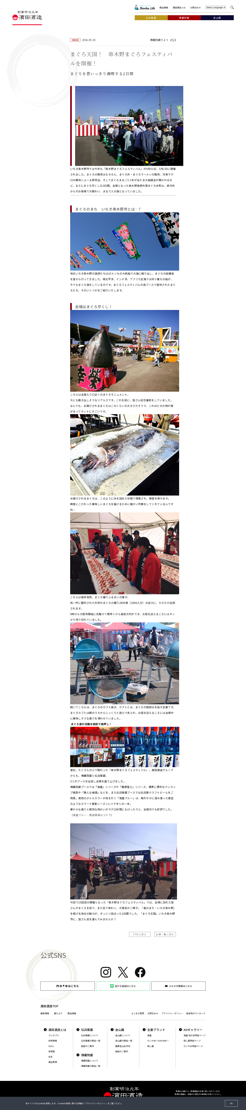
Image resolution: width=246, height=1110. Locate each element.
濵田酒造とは (179, 7)
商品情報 (163, 7)
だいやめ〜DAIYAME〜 (158, 1040)
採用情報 (52, 1040)
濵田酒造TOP (49, 1006)
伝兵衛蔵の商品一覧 (90, 1040)
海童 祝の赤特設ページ (195, 1035)
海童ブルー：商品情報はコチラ (92, 815)
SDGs (51, 1046)
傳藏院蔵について (89, 1060)
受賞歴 (51, 1051)
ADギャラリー (190, 1029)
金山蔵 (117, 1029)
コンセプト (53, 1035)
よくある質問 (137, 1013)
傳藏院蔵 (84, 1055)
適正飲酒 (52, 1062)
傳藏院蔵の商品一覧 (90, 1065)
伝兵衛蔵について (89, 1035)
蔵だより (58, 1013)
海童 (149, 1035)
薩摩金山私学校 (122, 1046)
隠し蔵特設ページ (192, 1040)
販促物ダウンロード (196, 1013)
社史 (50, 1056)
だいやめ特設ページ (193, 1046)
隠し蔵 (150, 1046)
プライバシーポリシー (172, 1013)
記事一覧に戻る (165, 934)
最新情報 (44, 1013)
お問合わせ (195, 7)
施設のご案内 (87, 1046)
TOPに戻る (139, 934)
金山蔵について (122, 1035)
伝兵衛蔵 (84, 1029)
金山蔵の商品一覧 (123, 1040)
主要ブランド (154, 1029)
